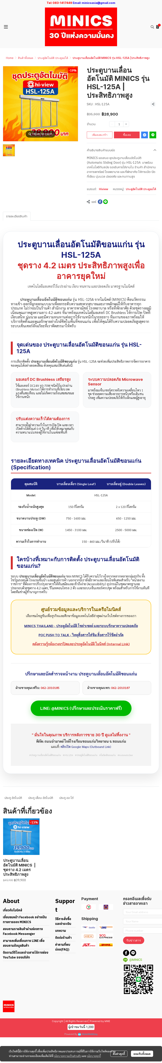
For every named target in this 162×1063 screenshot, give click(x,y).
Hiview (103, 189)
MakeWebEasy (90, 1034)
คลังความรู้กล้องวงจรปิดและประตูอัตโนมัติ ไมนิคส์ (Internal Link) (81, 644)
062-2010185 (50, 688)
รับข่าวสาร (133, 940)
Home (10, 58)
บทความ (60, 931)
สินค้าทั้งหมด (25, 58)
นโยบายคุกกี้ (94, 1056)
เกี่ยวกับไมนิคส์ (12, 910)
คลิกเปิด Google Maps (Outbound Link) (86, 747)
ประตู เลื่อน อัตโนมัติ (40, 798)
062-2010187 (120, 688)
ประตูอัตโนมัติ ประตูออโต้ (53, 58)
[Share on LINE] (105, 201)
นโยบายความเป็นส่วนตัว (67, 1056)
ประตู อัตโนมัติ (13, 798)
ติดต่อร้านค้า (63, 938)
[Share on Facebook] (100, 201)
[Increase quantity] (126, 124)
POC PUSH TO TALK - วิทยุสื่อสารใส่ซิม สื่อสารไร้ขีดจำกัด (81, 635)
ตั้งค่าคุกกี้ (119, 1053)
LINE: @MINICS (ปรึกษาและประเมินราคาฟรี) (81, 708)
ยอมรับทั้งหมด (142, 1053)
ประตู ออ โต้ (66, 798)
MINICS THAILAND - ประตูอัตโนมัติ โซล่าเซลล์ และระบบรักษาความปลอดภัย (81, 625)
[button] (152, 27)
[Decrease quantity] (112, 124)
